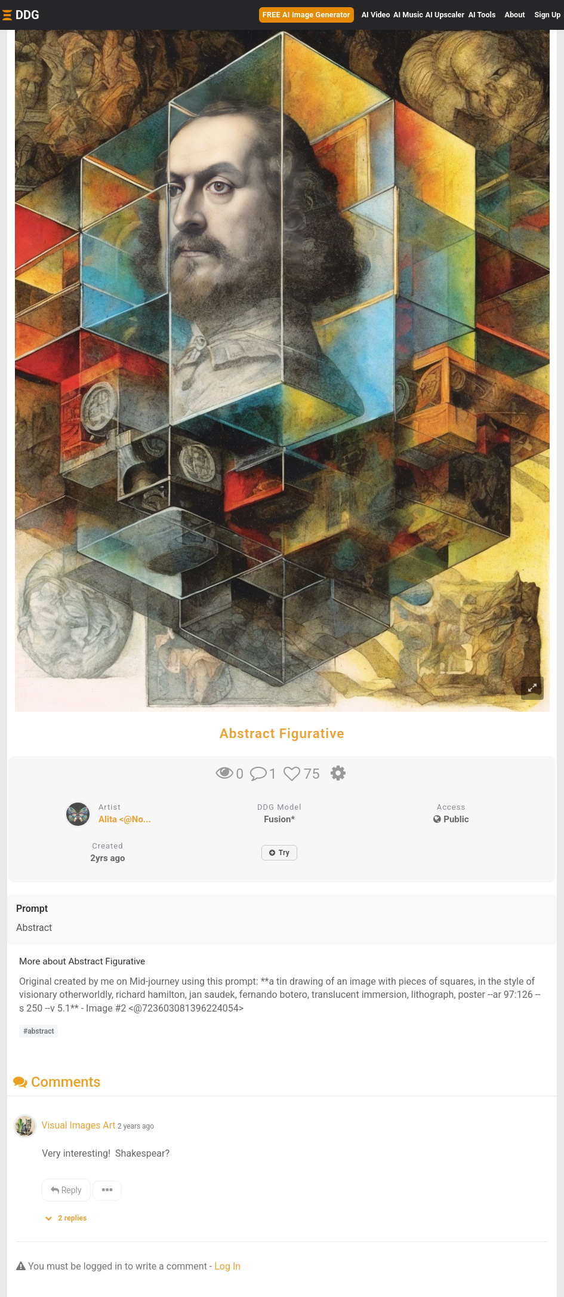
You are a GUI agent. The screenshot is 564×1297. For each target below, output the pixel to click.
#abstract (38, 1031)
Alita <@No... (124, 819)
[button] (70, 1215)
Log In (227, 1266)
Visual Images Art (78, 1125)
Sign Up (548, 14)
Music (408, 14)
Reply (66, 1190)
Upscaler (445, 14)
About (515, 14)
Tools (482, 14)
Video (376, 14)
